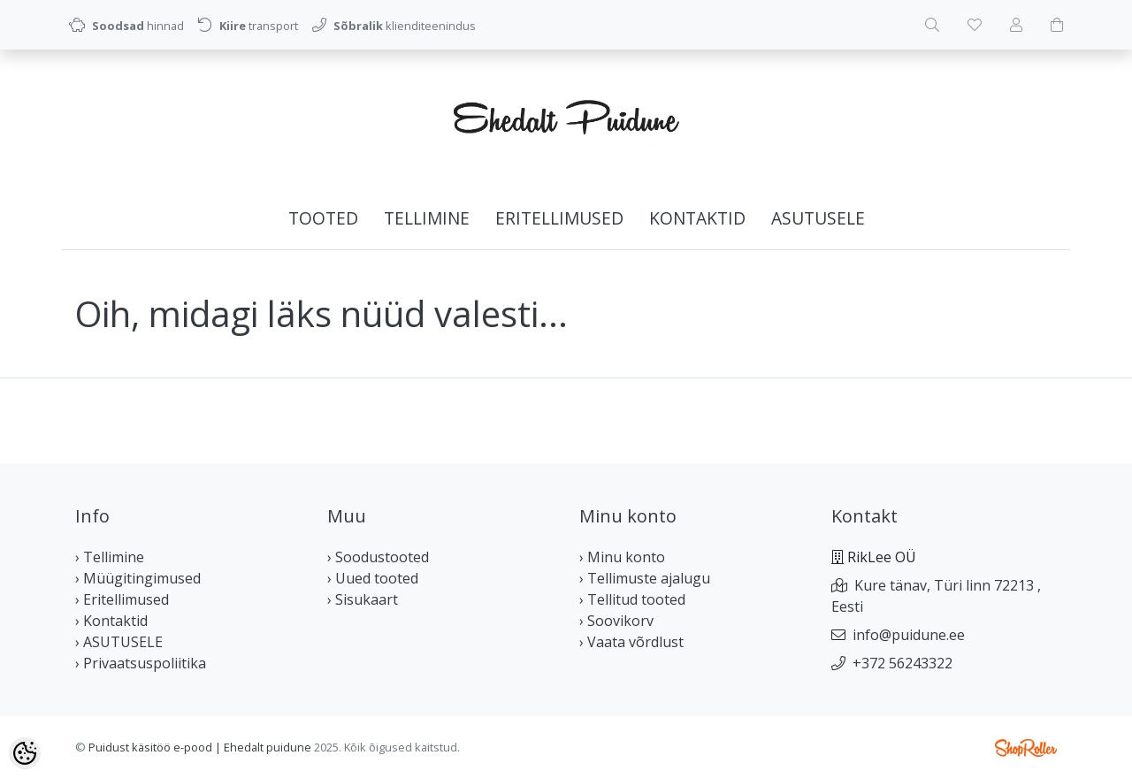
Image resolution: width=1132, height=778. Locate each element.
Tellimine (427, 218)
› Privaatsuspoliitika (140, 663)
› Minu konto (622, 557)
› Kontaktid (111, 620)
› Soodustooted (378, 557)
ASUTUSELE (818, 218)
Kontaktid (697, 218)
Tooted (323, 218)
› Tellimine (109, 557)
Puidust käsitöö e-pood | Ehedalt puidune (199, 747)
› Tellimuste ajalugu (644, 578)
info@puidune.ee (909, 635)
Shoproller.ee (1026, 748)
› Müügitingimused (138, 578)
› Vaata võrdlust (631, 642)
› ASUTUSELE (119, 642)
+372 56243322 (902, 663)
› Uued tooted (372, 578)
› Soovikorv (616, 620)
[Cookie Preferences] (25, 753)
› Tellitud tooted (632, 599)
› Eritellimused (122, 599)
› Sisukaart (362, 599)
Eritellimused (559, 218)
